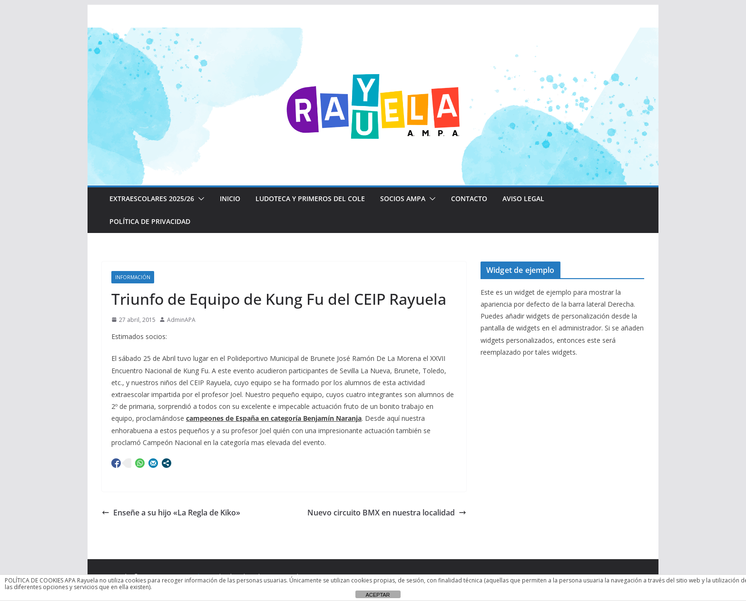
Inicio (230, 198)
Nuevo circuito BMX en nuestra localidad (386, 512)
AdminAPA (181, 320)
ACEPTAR (377, 595)
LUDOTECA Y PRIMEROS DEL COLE (310, 198)
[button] (199, 198)
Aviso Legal (523, 198)
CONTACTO (469, 198)
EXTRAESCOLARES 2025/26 (151, 198)
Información (132, 277)
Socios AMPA (402, 198)
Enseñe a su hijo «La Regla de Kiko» (171, 512)
